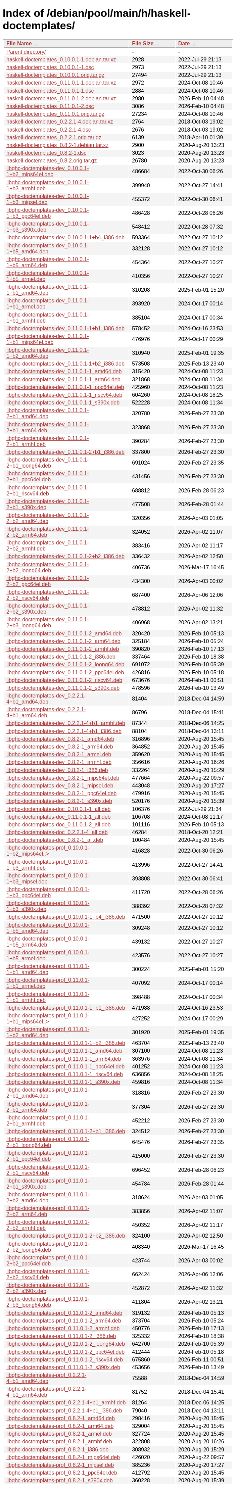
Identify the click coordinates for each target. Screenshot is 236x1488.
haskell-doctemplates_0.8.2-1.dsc (46, 153)
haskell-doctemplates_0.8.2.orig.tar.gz (51, 160)
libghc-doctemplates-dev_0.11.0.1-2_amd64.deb (64, 633)
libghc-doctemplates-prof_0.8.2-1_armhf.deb (59, 1441)
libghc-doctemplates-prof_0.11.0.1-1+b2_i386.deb (65, 1043)
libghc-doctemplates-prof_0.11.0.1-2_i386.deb (61, 1336)
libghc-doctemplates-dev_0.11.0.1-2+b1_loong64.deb (47, 463)
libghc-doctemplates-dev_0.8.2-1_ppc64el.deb (61, 793)
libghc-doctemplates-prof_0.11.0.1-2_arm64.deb (63, 1321)
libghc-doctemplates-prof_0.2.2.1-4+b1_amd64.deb (46, 1378)
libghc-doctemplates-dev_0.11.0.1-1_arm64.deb (63, 379)
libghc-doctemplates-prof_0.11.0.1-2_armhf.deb (63, 1328)
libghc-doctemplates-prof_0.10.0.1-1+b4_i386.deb (65, 917)
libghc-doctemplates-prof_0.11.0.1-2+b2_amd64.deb (47, 1197)
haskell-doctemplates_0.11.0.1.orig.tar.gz (55, 114)
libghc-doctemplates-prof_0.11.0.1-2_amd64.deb (64, 1313)
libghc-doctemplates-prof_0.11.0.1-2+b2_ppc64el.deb (47, 1260)
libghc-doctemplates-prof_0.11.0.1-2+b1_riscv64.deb (47, 1170)
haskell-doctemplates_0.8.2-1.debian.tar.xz (57, 145)
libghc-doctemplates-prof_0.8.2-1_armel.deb (59, 1434)
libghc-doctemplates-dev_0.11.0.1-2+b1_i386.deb (65, 452)
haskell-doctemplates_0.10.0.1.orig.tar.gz (55, 75)
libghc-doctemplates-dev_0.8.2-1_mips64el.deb (62, 778)
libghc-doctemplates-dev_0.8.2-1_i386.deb (57, 770)
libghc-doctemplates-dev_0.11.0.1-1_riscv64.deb (64, 395)
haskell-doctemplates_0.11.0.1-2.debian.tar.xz (61, 98)
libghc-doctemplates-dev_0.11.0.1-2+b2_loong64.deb (47, 567)
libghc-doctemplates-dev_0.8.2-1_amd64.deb (60, 739)
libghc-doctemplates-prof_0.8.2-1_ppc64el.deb (61, 1473)
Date (184, 43)
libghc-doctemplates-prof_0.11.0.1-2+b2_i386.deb (65, 1236)
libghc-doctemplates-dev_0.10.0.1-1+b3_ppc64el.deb (47, 213)
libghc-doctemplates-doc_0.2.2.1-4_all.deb (57, 832)
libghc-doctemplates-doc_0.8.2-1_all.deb (54, 840)
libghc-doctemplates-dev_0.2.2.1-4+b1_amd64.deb (46, 699)
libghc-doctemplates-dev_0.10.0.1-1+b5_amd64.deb (47, 248)
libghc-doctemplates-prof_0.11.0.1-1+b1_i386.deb (65, 1008)
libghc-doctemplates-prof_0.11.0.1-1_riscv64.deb (64, 1074)
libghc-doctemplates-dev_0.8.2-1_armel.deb (58, 754)
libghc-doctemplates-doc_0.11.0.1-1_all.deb (58, 817)
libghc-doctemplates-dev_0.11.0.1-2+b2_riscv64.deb (47, 595)
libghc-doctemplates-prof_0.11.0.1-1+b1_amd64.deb (47, 969)
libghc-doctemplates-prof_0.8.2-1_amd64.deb (60, 1418)
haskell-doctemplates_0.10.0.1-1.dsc (50, 67)
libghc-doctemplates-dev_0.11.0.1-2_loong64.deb (65, 664)
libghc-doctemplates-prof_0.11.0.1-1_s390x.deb (63, 1082)
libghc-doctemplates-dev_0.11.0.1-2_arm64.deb (63, 641)
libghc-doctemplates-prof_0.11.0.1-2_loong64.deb (65, 1344)
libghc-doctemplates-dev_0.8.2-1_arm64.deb (59, 747)
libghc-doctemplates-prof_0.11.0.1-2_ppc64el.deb (65, 1352)
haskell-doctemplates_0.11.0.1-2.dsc (50, 106)
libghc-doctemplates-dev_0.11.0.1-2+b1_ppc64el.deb (47, 476)
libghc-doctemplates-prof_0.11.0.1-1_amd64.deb (64, 1051)
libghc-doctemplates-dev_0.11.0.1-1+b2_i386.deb (65, 364)
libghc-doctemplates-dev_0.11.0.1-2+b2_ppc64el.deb (47, 581)
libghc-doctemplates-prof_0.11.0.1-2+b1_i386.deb (65, 1131)
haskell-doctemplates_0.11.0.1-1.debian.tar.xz (61, 83)
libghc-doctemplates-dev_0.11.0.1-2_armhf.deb (62, 649)
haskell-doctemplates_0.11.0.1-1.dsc (50, 91)
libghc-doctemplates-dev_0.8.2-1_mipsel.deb (59, 785)
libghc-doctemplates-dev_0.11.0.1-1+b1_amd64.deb (47, 290)
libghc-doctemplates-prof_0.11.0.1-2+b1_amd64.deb (47, 1093)
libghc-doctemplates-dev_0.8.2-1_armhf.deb (58, 762)
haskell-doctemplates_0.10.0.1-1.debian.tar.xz (61, 59)
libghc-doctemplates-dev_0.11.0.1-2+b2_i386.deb (65, 556)
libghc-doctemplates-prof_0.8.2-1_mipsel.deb (60, 1465)
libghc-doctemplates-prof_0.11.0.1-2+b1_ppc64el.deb (47, 1156)
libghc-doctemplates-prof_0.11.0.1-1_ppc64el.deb (65, 1066)
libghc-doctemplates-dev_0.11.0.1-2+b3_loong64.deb (47, 622)
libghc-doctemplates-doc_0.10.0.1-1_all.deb (58, 809)
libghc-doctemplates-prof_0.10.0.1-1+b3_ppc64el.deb (47, 892)
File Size (142, 43)
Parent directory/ (26, 52)
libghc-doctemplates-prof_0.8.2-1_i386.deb (57, 1449)
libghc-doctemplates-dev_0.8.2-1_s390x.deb (59, 801)
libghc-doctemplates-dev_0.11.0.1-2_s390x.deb (63, 688)
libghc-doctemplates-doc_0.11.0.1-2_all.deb (58, 824)
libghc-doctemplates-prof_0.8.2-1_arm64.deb (59, 1426)
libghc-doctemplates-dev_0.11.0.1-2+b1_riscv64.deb (47, 490)
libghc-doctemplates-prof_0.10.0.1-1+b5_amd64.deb (47, 928)
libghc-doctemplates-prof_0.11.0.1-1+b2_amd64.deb (47, 1032)
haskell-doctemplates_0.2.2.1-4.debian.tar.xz (59, 122)
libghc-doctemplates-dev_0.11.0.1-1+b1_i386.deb (65, 328)
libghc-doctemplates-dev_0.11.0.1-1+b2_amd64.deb (47, 353)
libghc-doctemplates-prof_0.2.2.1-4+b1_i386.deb (64, 1410)
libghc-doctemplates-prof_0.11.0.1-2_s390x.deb (63, 1367)
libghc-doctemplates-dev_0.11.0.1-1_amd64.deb (64, 371)
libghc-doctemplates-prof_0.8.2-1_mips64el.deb (63, 1457)
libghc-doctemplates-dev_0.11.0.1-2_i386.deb (60, 657)
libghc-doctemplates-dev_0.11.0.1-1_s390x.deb (63, 402)
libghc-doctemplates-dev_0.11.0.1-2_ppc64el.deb (65, 672)
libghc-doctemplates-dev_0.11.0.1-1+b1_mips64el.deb (47, 339)
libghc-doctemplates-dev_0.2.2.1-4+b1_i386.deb (64, 731)
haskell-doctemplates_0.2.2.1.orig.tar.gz (53, 137)
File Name (19, 43)
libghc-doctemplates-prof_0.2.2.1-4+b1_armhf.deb (66, 1402)
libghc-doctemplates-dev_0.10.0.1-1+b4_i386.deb (65, 237)
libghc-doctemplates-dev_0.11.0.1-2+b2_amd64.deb (47, 518)
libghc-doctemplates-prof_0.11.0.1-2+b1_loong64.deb (47, 1142)
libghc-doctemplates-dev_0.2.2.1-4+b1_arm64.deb (46, 712)
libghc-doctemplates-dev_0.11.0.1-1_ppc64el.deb (65, 387)
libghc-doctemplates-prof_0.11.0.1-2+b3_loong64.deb (47, 1302)
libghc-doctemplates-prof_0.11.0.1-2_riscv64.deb (64, 1359)
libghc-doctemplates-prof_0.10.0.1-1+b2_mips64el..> (47, 851)
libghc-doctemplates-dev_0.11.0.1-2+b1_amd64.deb (47, 413)
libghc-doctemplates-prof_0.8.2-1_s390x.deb (59, 1480)
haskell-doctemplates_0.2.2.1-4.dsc (48, 130)
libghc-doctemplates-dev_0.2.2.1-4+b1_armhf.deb (65, 723)
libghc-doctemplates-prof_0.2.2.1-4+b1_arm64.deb (46, 1392)
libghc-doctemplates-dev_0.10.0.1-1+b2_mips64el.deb (47, 171)
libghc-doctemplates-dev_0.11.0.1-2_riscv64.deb (64, 680)
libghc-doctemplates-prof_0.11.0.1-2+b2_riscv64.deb (47, 1274)
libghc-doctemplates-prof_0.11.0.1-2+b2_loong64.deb (47, 1247)
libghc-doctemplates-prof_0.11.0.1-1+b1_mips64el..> (47, 1018)
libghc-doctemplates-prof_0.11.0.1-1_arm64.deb (63, 1059)
